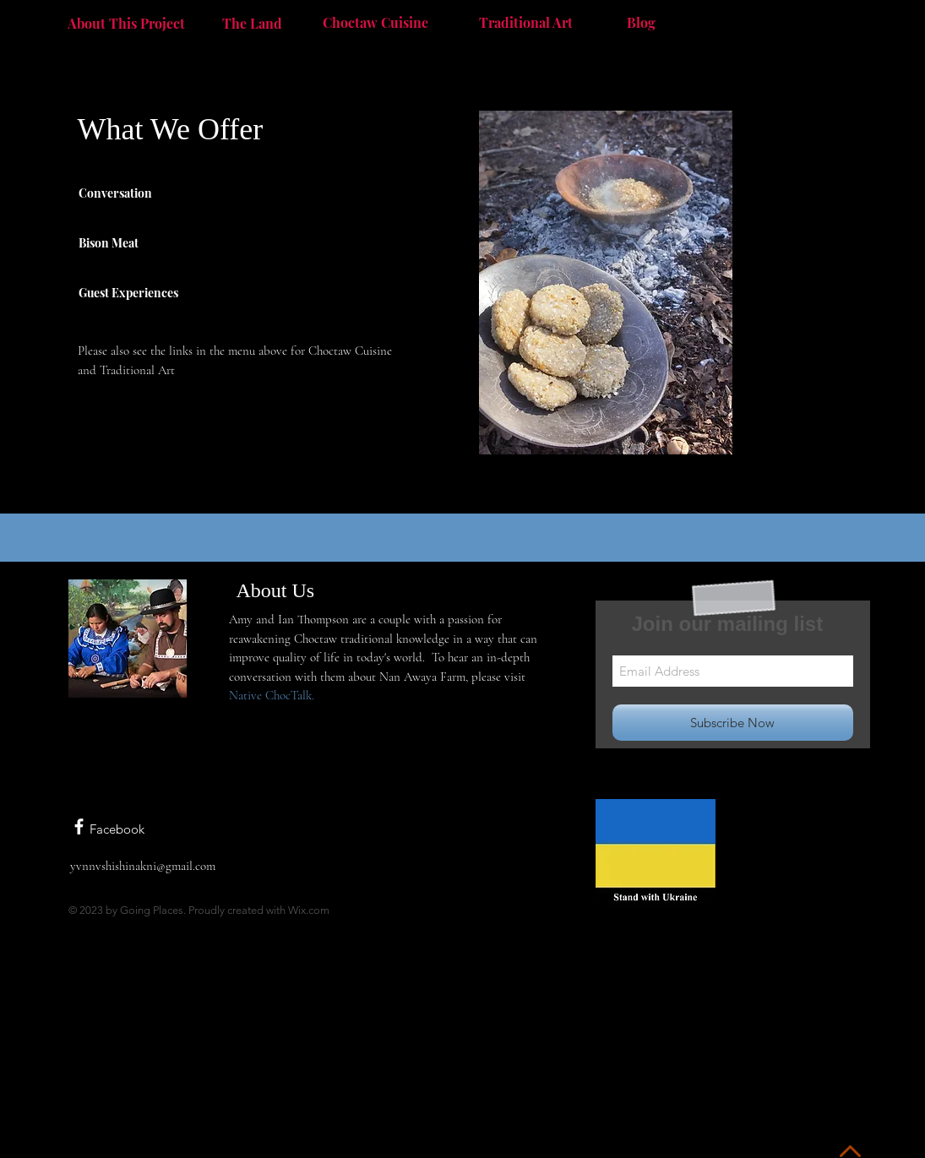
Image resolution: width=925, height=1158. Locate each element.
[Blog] (641, 22)
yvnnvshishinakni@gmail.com (142, 865)
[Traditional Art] (526, 22)
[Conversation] (125, 192)
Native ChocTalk (270, 695)
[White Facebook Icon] (79, 826)
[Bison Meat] (125, 242)
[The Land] (252, 22)
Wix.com (308, 910)
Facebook (117, 829)
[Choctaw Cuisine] (376, 22)
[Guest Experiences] (149, 292)
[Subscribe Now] (732, 722)
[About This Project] (126, 23)
